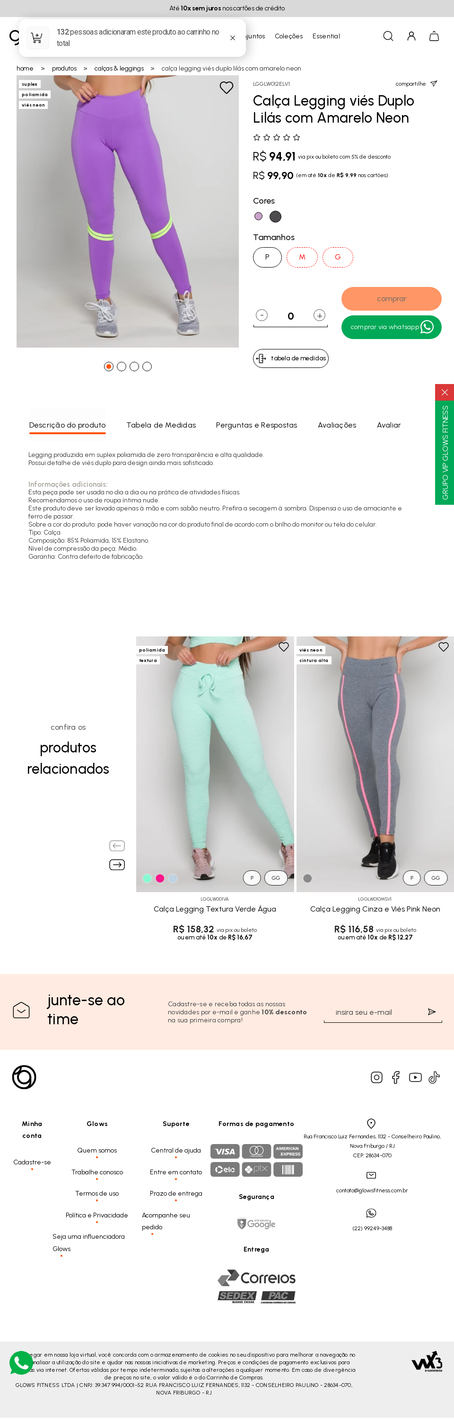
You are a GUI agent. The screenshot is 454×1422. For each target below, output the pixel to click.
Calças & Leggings (119, 68)
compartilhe (416, 83)
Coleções (289, 36)
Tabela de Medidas (161, 424)
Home (25, 68)
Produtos (64, 68)
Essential (326, 36)
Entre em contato (176, 1172)
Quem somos (97, 1150)
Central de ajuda (176, 1150)
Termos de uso (97, 1193)
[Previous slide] (117, 845)
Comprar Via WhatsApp (393, 327)
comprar (392, 298)
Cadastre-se (32, 1162)
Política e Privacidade (97, 1215)
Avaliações (337, 424)
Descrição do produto (67, 424)
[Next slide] (117, 864)
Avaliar (389, 424)
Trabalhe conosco (97, 1172)
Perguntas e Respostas (256, 424)
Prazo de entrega (176, 1193)
